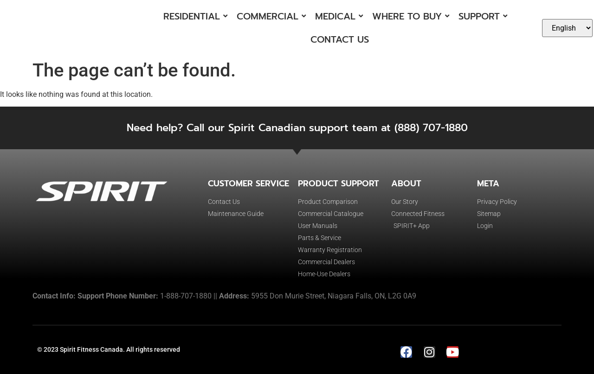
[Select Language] (567, 28)
